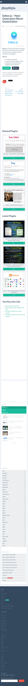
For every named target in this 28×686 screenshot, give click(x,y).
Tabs (14, 534)
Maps (14, 506)
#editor (15, 72)
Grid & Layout (14, 499)
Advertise (14, 578)
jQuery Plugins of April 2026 (14, 559)
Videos (2, 596)
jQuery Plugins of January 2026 (14, 567)
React (14, 520)
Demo (15, 68)
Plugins (5, 407)
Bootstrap (14, 475)
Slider (14, 527)
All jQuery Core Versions (6, 608)
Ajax (14, 471)
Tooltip (14, 538)
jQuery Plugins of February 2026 (14, 565)
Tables (14, 531)
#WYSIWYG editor (10, 74)
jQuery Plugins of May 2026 (12, 306)
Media (14, 508)
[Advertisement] (14, 113)
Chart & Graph (14, 480)
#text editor (10, 72)
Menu (14, 510)
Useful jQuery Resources (14, 570)
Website (6, 68)
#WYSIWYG (20, 72)
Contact (14, 580)
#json (5, 72)
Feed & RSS (14, 492)
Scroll (14, 524)
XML (14, 543)
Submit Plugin (4, 593)
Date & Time (14, 485)
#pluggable (15, 76)
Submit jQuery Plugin (14, 572)
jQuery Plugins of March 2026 (14, 562)
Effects (14, 489)
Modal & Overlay (14, 515)
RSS (2, 603)
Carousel (14, 478)
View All (19, 442)
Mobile (14, 513)
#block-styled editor (7, 76)
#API (4, 74)
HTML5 (14, 501)
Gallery (14, 496)
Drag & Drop (14, 487)
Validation (14, 541)
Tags (4, 410)
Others (14, 517)
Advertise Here (14, 401)
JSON (16, 26)
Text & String (21, 26)
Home (2, 591)
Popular (2, 598)
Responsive (14, 522)
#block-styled (18, 74)
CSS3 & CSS (14, 482)
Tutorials (5, 412)
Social (14, 529)
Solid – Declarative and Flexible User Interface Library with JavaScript (9, 92)
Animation (14, 473)
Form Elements (14, 494)
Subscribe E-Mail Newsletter (7, 606)
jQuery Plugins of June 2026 (14, 554)
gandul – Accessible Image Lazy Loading (19, 91)
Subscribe (21, 680)
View (18, 158)
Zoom (14, 545)
